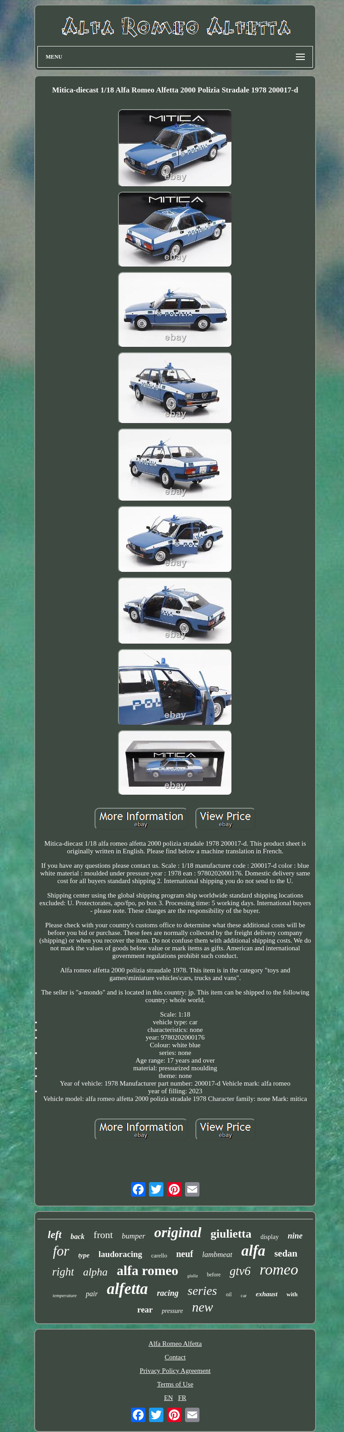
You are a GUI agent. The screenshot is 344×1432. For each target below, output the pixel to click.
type (84, 1255)
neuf (184, 1254)
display (269, 1237)
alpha (95, 1272)
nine (295, 1235)
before (214, 1274)
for (61, 1251)
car (244, 1295)
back (78, 1236)
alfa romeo (147, 1270)
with (292, 1294)
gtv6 (240, 1271)
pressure (172, 1311)
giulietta (230, 1233)
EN (168, 1397)
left (55, 1234)
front (103, 1234)
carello (159, 1255)
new (202, 1307)
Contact (175, 1357)
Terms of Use (175, 1384)
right (63, 1272)
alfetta (127, 1289)
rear (145, 1309)
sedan (285, 1253)
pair (92, 1294)
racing (168, 1293)
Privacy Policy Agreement (175, 1370)
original (178, 1232)
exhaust (266, 1294)
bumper (133, 1236)
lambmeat (217, 1254)
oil (229, 1294)
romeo (279, 1269)
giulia (192, 1275)
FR (182, 1397)
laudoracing (120, 1254)
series (202, 1291)
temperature (65, 1295)
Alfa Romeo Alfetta (175, 1343)
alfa (253, 1251)
